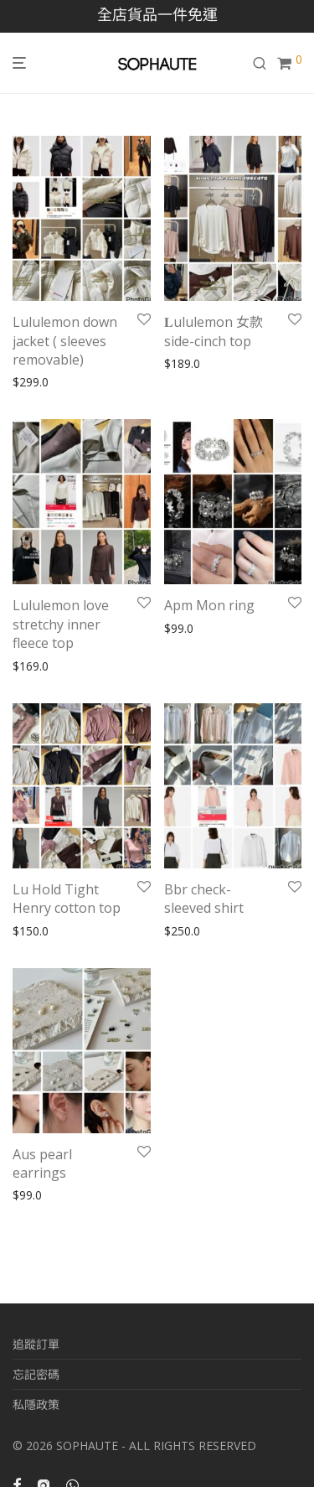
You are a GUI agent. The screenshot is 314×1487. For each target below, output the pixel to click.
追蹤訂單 (36, 1344)
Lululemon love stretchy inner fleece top (61, 624)
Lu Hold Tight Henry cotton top (67, 898)
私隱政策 (36, 1404)
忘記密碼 (36, 1374)
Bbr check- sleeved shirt (205, 898)
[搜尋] (264, 63)
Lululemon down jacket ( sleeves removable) (65, 341)
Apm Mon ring (209, 605)
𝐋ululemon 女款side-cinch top (213, 331)
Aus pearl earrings (42, 1163)
